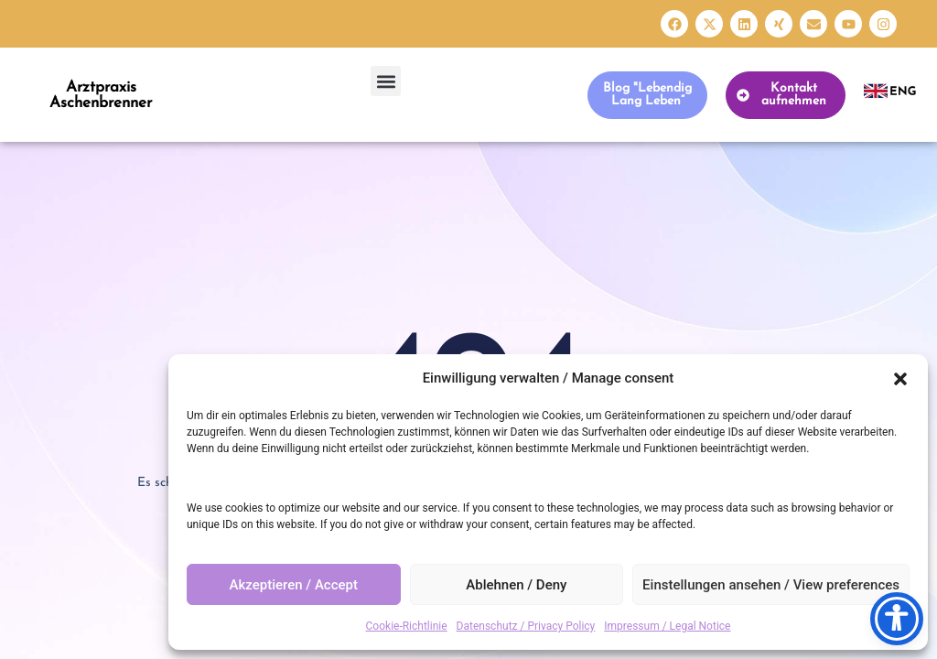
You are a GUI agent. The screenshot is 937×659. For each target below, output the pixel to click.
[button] (900, 379)
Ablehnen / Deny (516, 585)
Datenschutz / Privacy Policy (526, 626)
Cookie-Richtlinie (406, 626)
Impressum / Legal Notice (667, 626)
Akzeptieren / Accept (294, 585)
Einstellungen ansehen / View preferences (770, 585)
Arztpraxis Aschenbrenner (100, 95)
